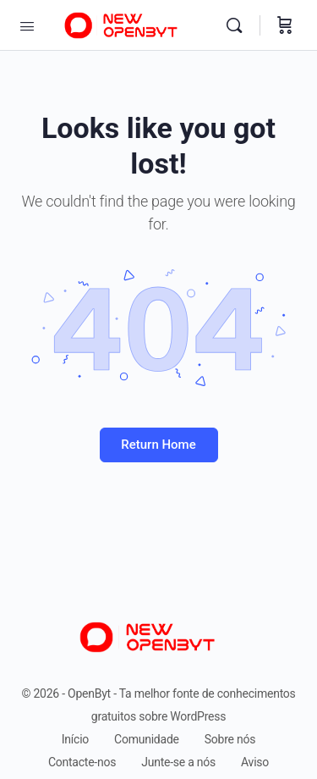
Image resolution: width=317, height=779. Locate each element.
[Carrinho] (285, 25)
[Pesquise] (238, 25)
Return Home (158, 444)
